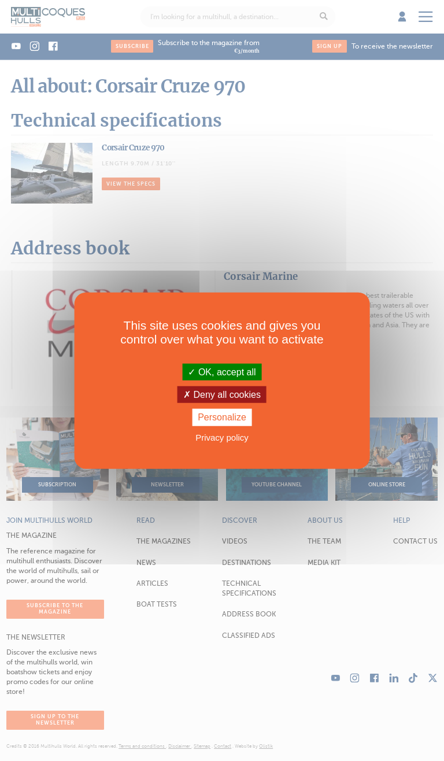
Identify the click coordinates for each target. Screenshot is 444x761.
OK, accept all (222, 372)
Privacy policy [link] (222, 437)
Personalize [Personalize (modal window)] (222, 417)
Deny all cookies (222, 395)
